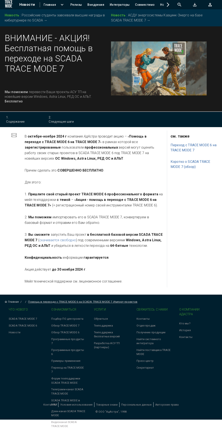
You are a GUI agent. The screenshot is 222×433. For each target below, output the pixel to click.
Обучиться (101, 318)
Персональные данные (136, 404)
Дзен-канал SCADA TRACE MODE (68, 413)
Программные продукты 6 (67, 352)
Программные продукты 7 (67, 341)
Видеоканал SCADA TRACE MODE (64, 424)
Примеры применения (65, 360)
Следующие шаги (65, 119)
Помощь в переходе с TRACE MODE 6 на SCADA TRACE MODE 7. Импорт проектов (82, 301)
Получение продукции (151, 332)
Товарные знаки (107, 404)
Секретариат (145, 367)
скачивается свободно (57, 240)
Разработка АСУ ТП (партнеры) (107, 345)
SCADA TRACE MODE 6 (23, 325)
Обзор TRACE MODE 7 (65, 325)
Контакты (143, 318)
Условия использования (76, 404)
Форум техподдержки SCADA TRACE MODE (65, 380)
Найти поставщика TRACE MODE (154, 352)
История (185, 330)
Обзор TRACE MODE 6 (65, 332)
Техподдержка (103, 325)
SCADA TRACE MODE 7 (23, 318)
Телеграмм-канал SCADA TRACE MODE (67, 391)
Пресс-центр (145, 360)
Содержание (22, 119)
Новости (14, 332)
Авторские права (167, 404)
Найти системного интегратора (149, 341)
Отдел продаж (146, 325)
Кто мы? (184, 323)
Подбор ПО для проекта (67, 318)
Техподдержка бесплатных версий (107, 334)
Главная (11, 301)
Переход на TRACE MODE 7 (67, 369)
